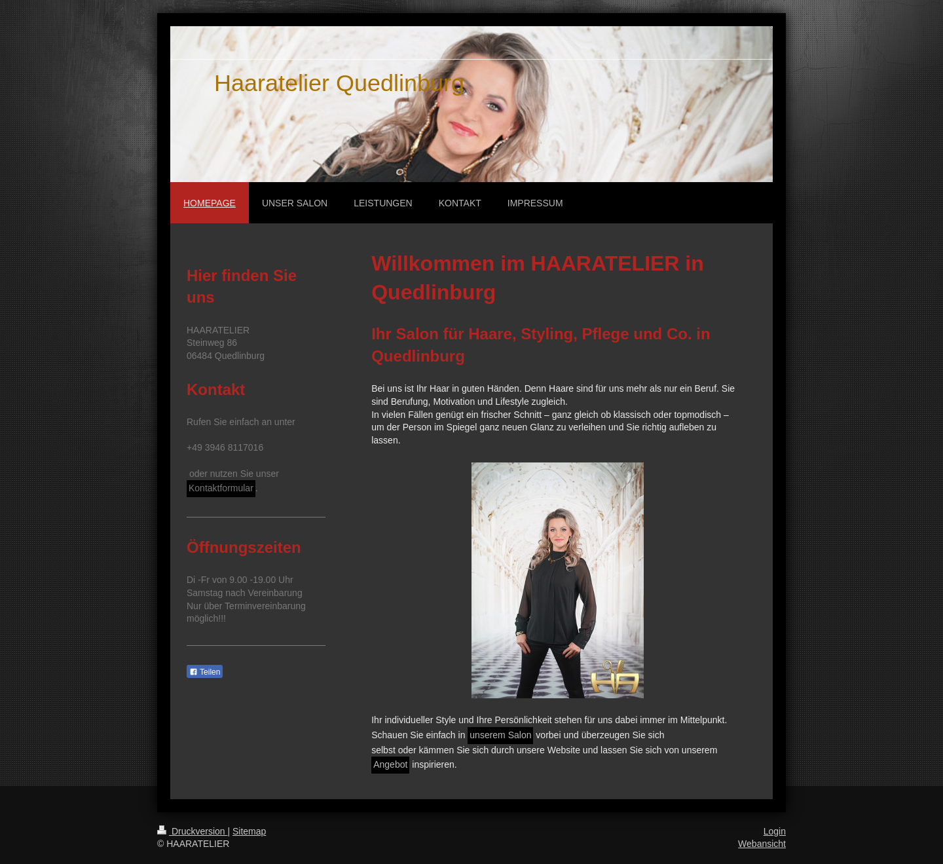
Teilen (204, 672)
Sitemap (249, 831)
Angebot (390, 764)
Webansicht (762, 843)
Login (775, 831)
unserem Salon (500, 735)
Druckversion (192, 831)
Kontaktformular (221, 488)
